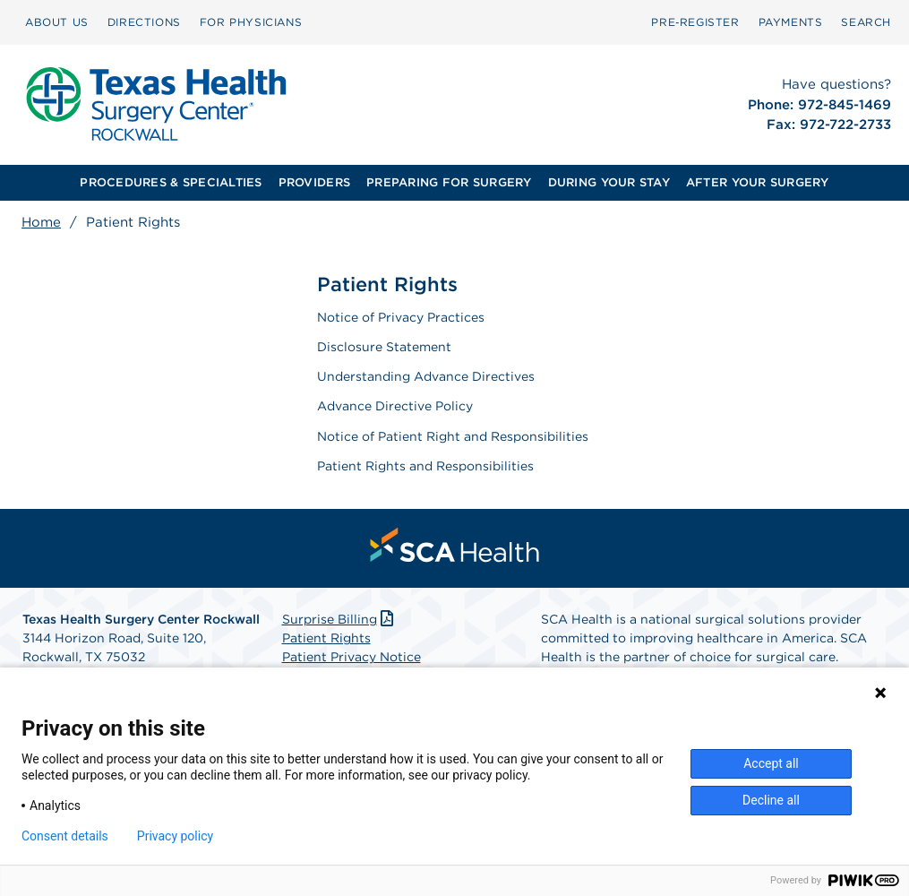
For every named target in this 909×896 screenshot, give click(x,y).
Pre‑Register (695, 22)
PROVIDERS (314, 182)
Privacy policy (175, 836)
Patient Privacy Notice (351, 657)
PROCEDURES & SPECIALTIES (171, 182)
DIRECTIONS (144, 22)
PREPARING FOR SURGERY (448, 182)
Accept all (771, 763)
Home (41, 222)
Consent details (64, 836)
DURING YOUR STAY (609, 182)
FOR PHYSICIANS (251, 22)
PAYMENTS (791, 22)
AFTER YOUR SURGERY (757, 182)
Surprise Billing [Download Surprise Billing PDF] (340, 619)
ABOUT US (57, 22)
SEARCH (866, 22)
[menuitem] (57, 22)
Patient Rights (326, 638)
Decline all (771, 800)
